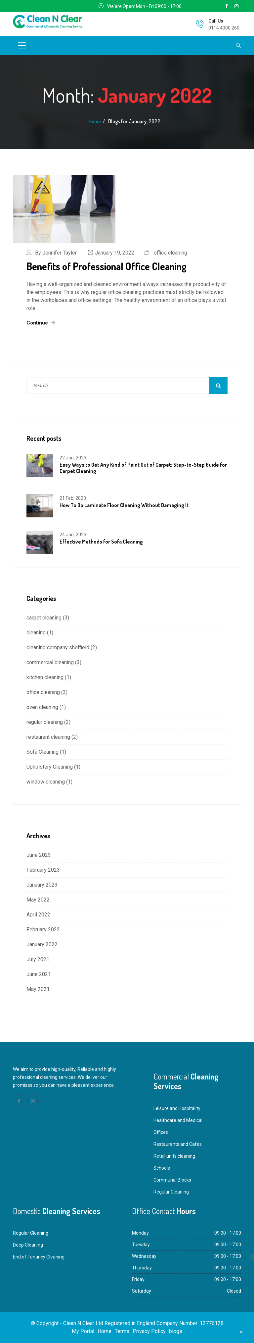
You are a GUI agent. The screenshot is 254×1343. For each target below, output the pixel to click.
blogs (175, 1331)
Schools (161, 1168)
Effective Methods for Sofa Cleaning (101, 541)
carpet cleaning (44, 617)
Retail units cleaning (174, 1156)
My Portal (83, 1331)
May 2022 (38, 900)
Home (94, 121)
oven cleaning (42, 707)
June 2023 (38, 855)
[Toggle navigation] (22, 45)
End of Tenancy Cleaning (38, 1256)
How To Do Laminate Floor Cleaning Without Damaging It (124, 505)
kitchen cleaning (45, 677)
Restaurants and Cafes (177, 1144)
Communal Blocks (172, 1180)
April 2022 (38, 914)
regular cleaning (44, 722)
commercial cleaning (50, 662)
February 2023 (43, 870)
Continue (40, 323)
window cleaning (45, 782)
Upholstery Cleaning (49, 767)
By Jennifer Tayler (56, 253)
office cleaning (170, 253)
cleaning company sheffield (57, 647)
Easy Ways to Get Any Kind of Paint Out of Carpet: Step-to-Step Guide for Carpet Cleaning (143, 467)
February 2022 (43, 929)
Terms (122, 1331)
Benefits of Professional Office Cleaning (106, 266)
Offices (160, 1132)
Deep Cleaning (28, 1245)
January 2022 (42, 944)
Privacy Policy (149, 1331)
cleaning (36, 632)
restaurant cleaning (48, 737)
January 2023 (42, 885)
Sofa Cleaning (42, 752)
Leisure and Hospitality (176, 1108)
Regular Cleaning (171, 1192)
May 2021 (38, 989)
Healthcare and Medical (177, 1120)
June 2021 (38, 974)
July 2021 (37, 959)
